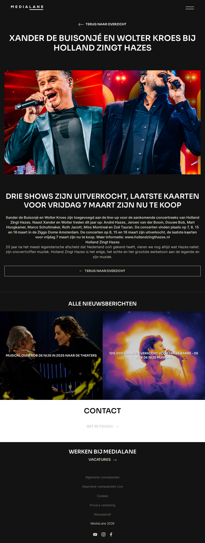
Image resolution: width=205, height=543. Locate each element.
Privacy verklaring (103, 505)
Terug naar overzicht (102, 24)
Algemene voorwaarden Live (102, 486)
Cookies (102, 496)
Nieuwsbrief (102, 514)
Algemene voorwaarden (102, 477)
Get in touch (103, 426)
